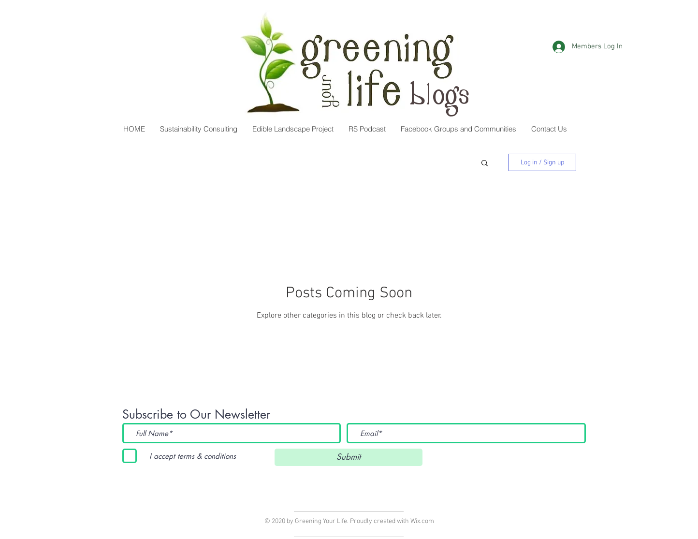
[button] (458, 129)
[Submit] (348, 457)
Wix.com (422, 521)
